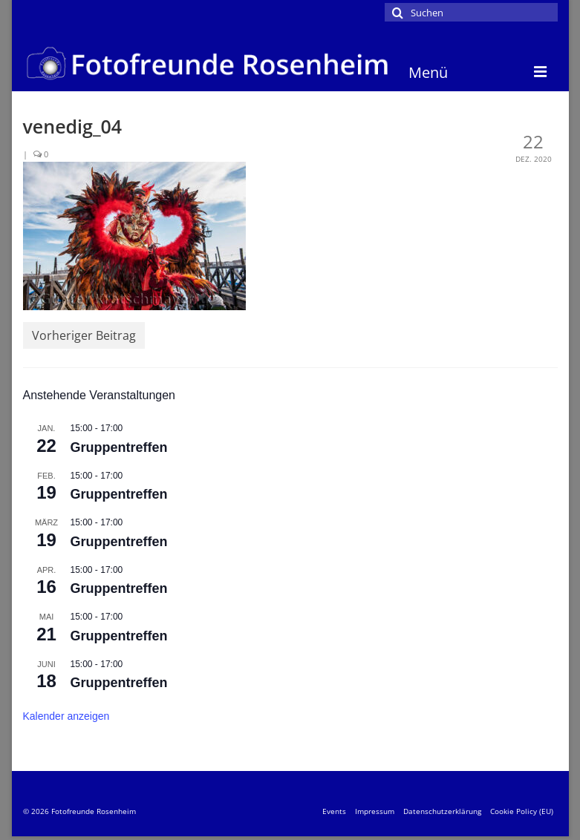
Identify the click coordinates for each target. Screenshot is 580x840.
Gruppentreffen (119, 447)
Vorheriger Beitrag (84, 335)
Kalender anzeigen (66, 716)
